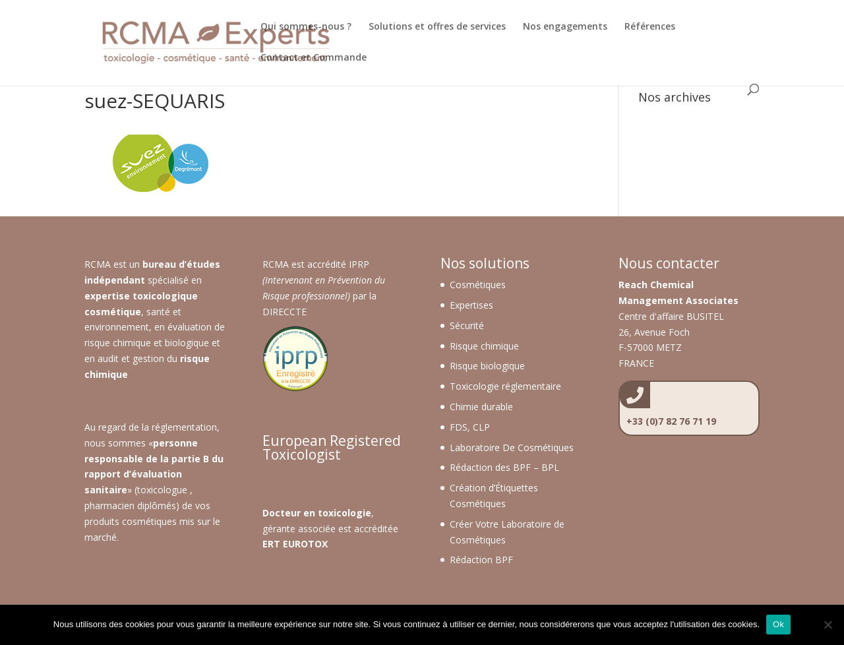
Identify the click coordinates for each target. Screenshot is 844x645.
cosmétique (112, 311)
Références (649, 27)
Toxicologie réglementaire (505, 386)
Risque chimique (484, 346)
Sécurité (467, 325)
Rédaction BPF (481, 559)
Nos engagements (565, 27)
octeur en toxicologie (320, 513)
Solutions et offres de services (437, 27)
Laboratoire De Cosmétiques (512, 447)
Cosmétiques (478, 284)
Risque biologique (487, 365)
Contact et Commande (313, 58)
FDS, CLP (470, 427)
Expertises (471, 305)
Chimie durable (481, 406)
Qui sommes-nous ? (305, 27)
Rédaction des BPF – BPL (504, 467)
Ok (778, 624)
